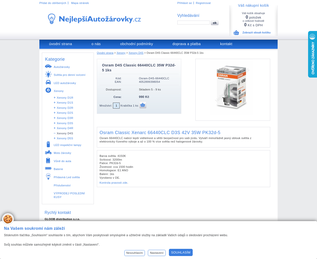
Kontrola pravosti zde (113, 182)
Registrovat (203, 2)
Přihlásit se (184, 2)
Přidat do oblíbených (52, 2)
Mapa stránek (80, 2)
